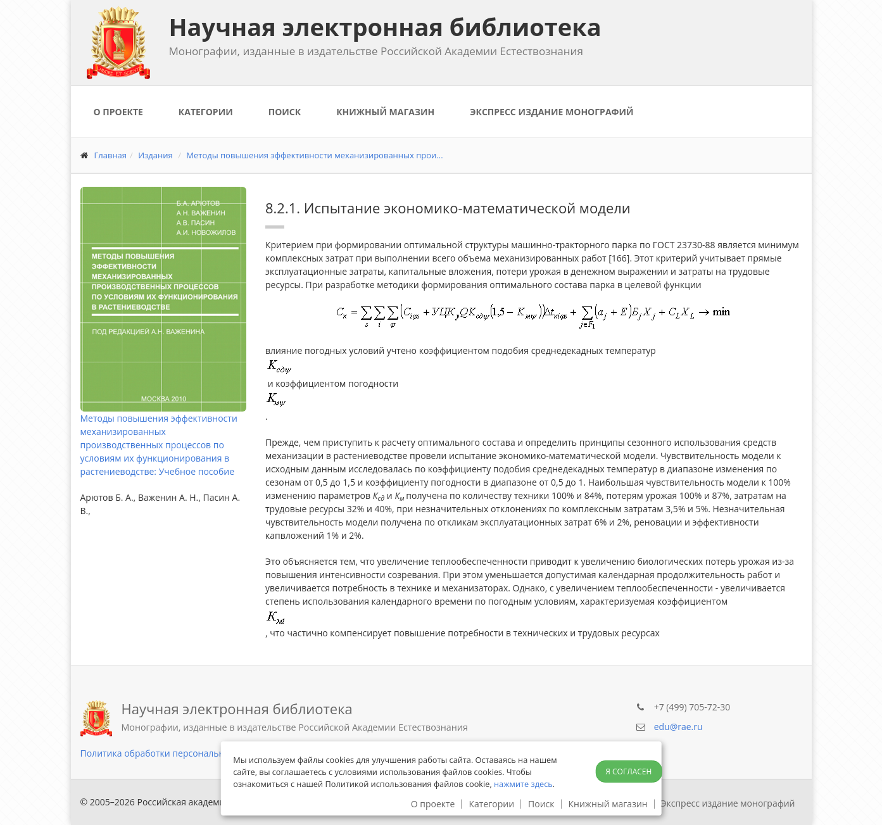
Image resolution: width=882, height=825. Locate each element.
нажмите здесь (523, 784)
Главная (110, 155)
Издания (155, 155)
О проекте (118, 112)
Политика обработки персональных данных (175, 753)
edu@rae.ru (678, 727)
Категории (206, 112)
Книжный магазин (385, 112)
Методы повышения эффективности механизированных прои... (314, 155)
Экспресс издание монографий (551, 112)
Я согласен (628, 771)
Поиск (284, 112)
